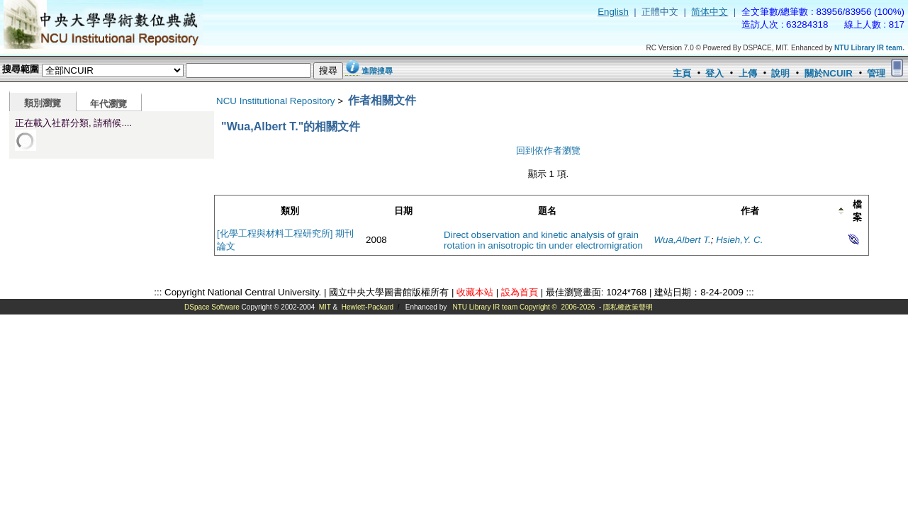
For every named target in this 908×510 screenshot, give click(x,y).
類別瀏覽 (42, 103)
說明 (780, 73)
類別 (290, 210)
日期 (403, 210)
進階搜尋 (377, 71)
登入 (714, 73)
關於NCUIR (829, 73)
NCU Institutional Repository (275, 101)
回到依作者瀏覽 (548, 150)
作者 (750, 210)
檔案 (857, 210)
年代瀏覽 (108, 103)
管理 (876, 73)
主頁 (682, 73)
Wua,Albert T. (682, 239)
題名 (547, 210)
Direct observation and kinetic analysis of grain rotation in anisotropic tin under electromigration (543, 240)
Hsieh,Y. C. (739, 239)
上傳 (748, 73)
